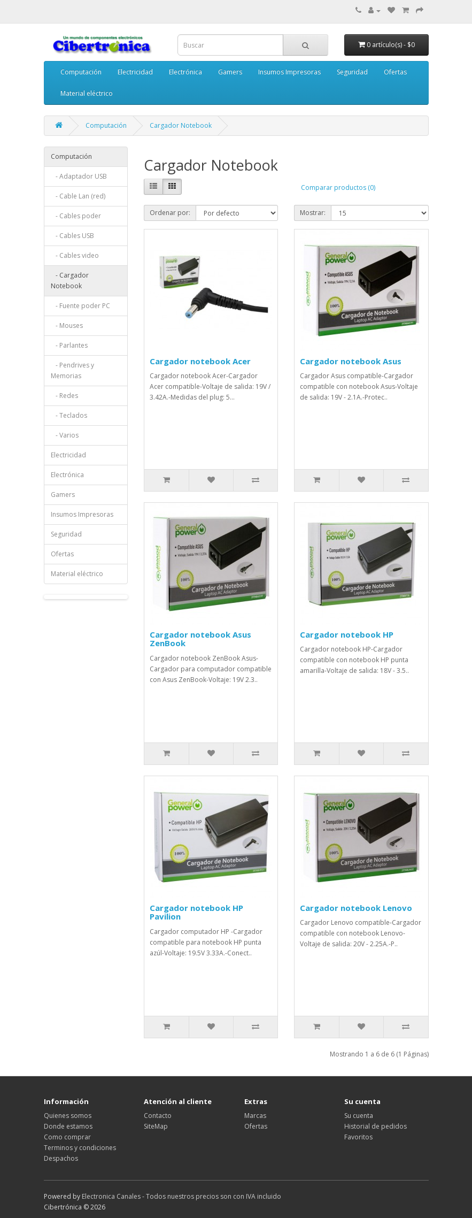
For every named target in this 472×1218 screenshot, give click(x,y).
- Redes (64, 395)
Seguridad (352, 71)
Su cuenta (358, 1115)
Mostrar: (313, 212)
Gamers (230, 71)
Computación (81, 71)
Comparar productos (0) (338, 187)
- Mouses (67, 325)
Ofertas (395, 71)
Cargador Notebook (181, 125)
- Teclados (69, 415)
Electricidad (135, 71)
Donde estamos (68, 1126)
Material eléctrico (86, 93)
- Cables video (75, 255)
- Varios (65, 435)
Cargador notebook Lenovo (356, 907)
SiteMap (156, 1126)
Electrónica (185, 71)
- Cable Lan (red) (78, 196)
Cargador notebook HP (346, 634)
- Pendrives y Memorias (72, 370)
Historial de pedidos (375, 1126)
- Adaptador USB (79, 176)
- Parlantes (69, 345)
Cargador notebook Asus (350, 361)
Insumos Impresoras (289, 71)
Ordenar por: (170, 212)
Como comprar (67, 1137)
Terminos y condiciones (80, 1147)
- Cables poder (76, 215)
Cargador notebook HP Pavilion (196, 912)
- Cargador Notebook (70, 280)
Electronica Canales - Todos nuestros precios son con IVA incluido (181, 1196)
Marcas (255, 1115)
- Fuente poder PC (80, 305)
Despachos (61, 1158)
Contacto (158, 1115)
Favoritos (358, 1137)
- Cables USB (72, 235)
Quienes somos (67, 1115)
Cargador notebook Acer (200, 361)
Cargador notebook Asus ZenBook (200, 639)
